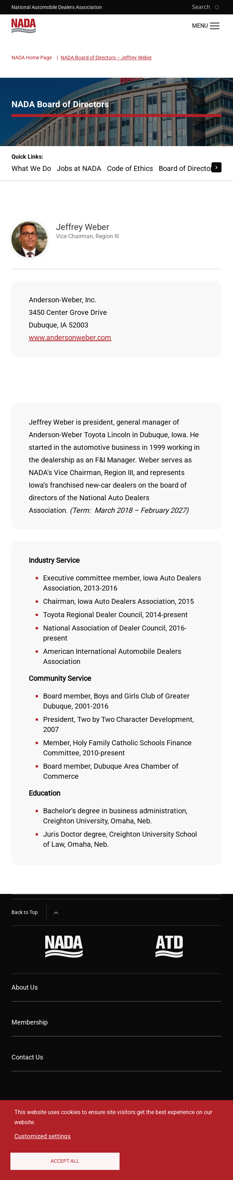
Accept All (65, 1161)
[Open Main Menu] (206, 26)
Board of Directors (187, 168)
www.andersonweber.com (70, 337)
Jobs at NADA (79, 168)
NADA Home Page (31, 57)
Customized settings (42, 1136)
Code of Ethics (130, 168)
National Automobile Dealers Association (56, 7)
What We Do (31, 168)
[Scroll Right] (216, 167)
